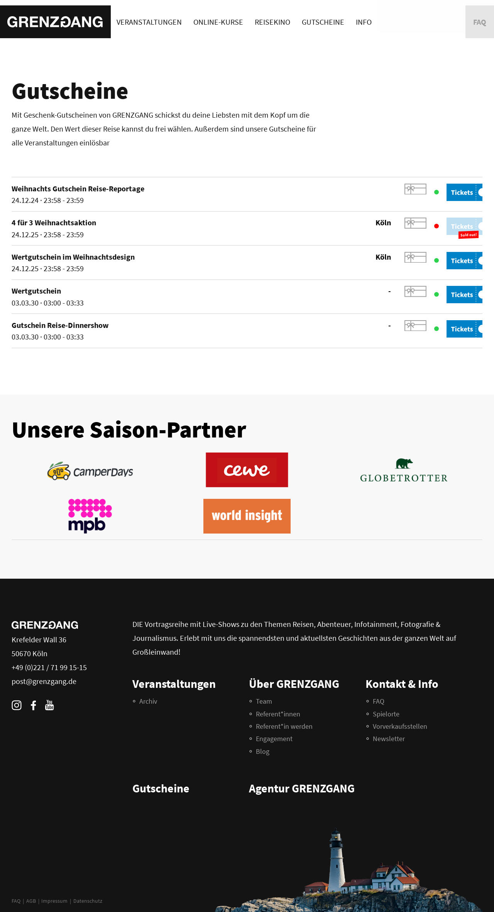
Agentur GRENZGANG (302, 788)
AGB (31, 900)
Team (264, 701)
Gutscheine (323, 16)
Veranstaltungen (149, 16)
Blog (262, 751)
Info (364, 16)
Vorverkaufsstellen (400, 726)
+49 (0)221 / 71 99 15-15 (49, 667)
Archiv (148, 701)
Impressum (54, 900)
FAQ (16, 900)
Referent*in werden (284, 726)
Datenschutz (87, 900)
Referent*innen (278, 713)
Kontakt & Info (401, 683)
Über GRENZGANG (294, 683)
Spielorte (386, 713)
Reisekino (272, 16)
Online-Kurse (218, 16)
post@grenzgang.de (44, 681)
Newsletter (389, 738)
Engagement (274, 738)
